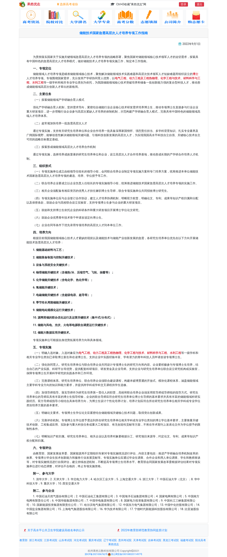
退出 (199, 4)
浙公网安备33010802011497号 (125, 554)
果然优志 (113, 544)
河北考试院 (80, 540)
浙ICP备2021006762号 (96, 554)
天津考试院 (139, 540)
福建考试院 (187, 540)
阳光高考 (200, 540)
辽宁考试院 (110, 540)
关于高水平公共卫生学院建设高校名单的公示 (53, 530)
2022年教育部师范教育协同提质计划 (142, 530)
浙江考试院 (35, 540)
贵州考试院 (125, 540)
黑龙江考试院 (171, 540)
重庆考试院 (95, 540)
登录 (183, 4)
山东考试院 (65, 540)
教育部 (23, 540)
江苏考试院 (50, 540)
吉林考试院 (154, 540)
